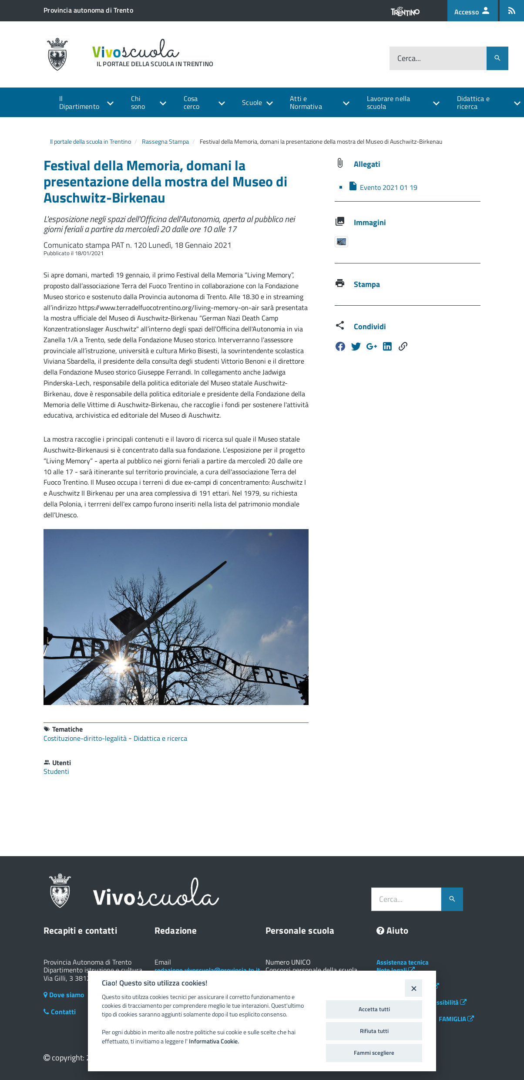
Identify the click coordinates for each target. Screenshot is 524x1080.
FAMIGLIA (456, 1019)
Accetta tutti (374, 1009)
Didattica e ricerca (473, 102)
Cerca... (409, 58)
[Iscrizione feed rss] (512, 10)
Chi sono (138, 102)
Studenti (56, 771)
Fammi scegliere (374, 1052)
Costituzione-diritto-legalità (86, 738)
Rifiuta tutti (374, 1030)
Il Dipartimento (79, 102)
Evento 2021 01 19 (382, 187)
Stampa (367, 284)
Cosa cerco (192, 102)
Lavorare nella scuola (388, 102)
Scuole (252, 102)
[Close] (413, 987)
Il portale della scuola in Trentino (90, 141)
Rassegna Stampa (165, 141)
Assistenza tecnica (402, 962)
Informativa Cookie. (214, 1041)
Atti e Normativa (306, 102)
